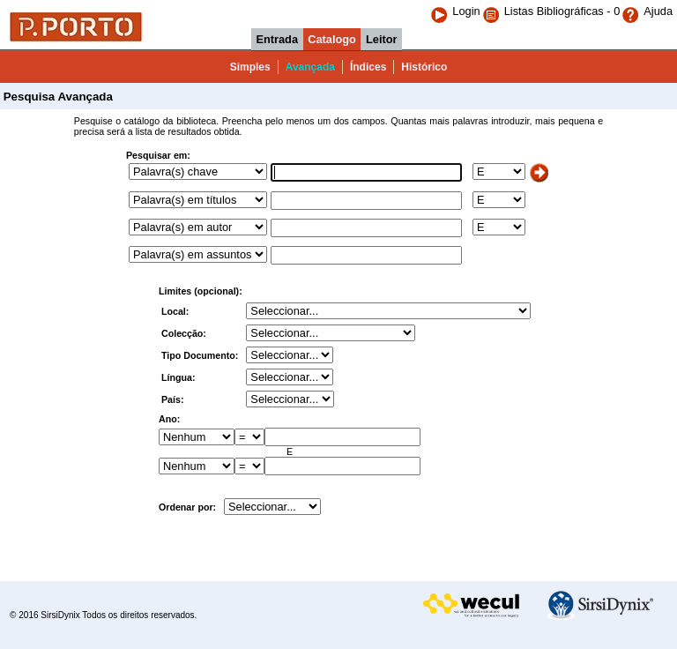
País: (173, 399)
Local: (176, 311)
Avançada (310, 67)
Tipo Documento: (201, 355)
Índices (368, 67)
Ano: (169, 419)
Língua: (179, 377)
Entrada (277, 39)
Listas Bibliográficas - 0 (562, 11)
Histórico (424, 67)
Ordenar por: (187, 507)
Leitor (382, 39)
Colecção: (185, 333)
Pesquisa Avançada (56, 96)
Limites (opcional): (200, 291)
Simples (250, 67)
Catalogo (332, 39)
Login (455, 11)
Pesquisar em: (158, 155)
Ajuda (647, 11)
